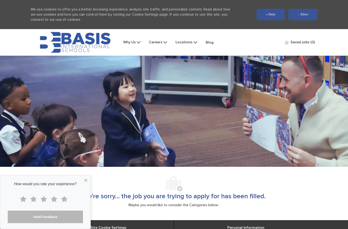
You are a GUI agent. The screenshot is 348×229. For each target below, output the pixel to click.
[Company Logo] (75, 42)
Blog (210, 42)
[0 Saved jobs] (300, 42)
